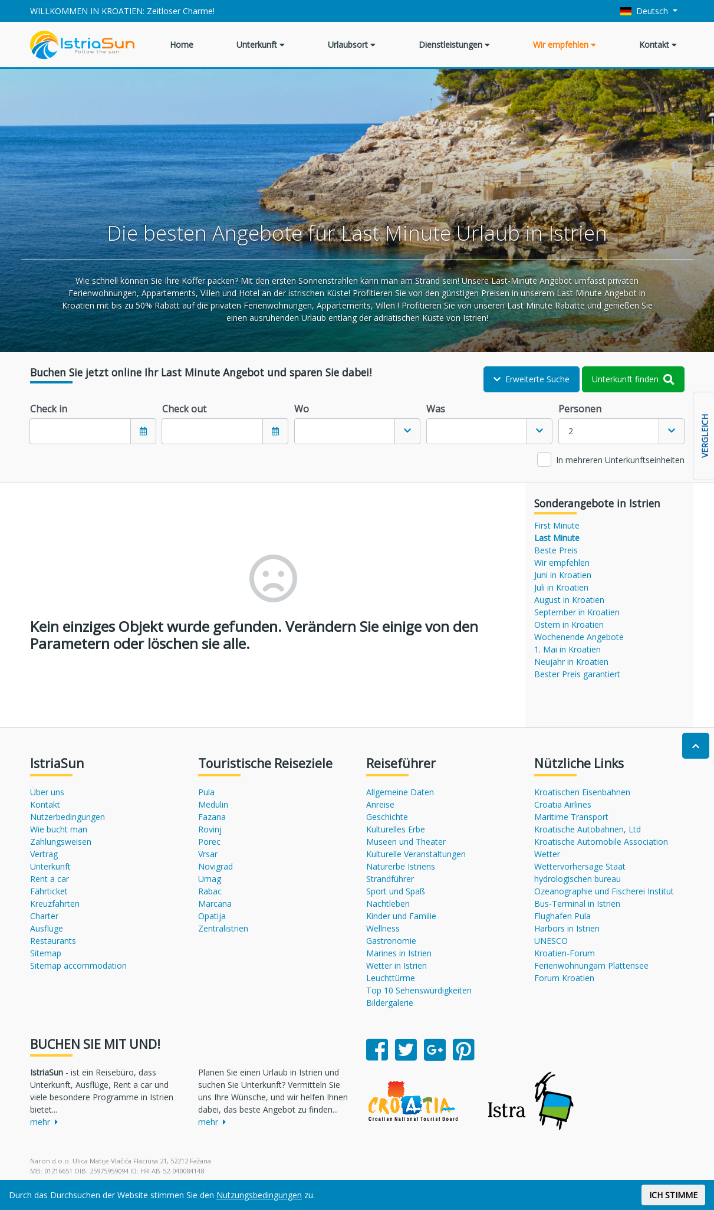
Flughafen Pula (562, 916)
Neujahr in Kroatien (571, 661)
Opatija (212, 916)
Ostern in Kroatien (569, 624)
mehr (44, 1121)
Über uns (47, 792)
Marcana (215, 903)
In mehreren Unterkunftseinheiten (620, 459)
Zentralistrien (223, 928)
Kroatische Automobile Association (601, 841)
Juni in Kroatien (562, 575)
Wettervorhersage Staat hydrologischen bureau (580, 872)
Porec (209, 841)
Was (435, 408)
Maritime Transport (571, 816)
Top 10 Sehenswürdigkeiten (419, 990)
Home (181, 44)
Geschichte (387, 816)
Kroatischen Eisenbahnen (582, 792)
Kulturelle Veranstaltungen (416, 854)
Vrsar (208, 854)
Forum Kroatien (564, 977)
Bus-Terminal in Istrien (577, 903)
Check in (48, 408)
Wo (301, 408)
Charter (44, 916)
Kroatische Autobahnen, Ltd (587, 829)
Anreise (380, 804)
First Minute (557, 525)
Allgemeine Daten (400, 792)
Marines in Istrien (399, 953)
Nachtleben (388, 903)
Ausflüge (46, 928)
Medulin (213, 804)
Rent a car (49, 878)
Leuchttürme (390, 977)
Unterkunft (260, 44)
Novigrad (215, 866)
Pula (206, 792)
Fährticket (49, 891)
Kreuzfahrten (55, 903)
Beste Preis (556, 550)
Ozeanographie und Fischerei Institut (604, 891)
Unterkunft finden (633, 379)
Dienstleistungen (454, 44)
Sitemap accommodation (78, 965)
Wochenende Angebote (579, 636)
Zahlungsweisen (60, 841)
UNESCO (551, 940)
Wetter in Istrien (396, 965)
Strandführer (390, 878)
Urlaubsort (352, 44)
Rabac (210, 891)
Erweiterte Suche (531, 379)
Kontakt (658, 44)
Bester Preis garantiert (577, 674)
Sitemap (45, 953)
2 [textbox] (570, 431)
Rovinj (210, 829)
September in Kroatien (577, 612)
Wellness (383, 928)
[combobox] (357, 431)
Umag (209, 878)
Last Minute (557, 537)
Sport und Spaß (395, 891)
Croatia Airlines (562, 804)
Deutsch (645, 11)
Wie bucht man (58, 829)
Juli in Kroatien (561, 587)
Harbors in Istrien (567, 928)
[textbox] (345, 431)
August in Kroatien (569, 599)
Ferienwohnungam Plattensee (591, 965)
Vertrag (44, 854)
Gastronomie (391, 940)
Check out (184, 408)
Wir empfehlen (564, 44)
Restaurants (53, 940)
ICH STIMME (673, 1195)
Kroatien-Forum (564, 953)
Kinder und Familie (401, 916)
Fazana (212, 816)
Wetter (547, 854)
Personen (579, 408)
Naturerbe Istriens (400, 866)
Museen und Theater (406, 841)
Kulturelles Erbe (395, 829)
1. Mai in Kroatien (567, 649)
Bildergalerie (389, 1002)
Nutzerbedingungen (67, 816)
